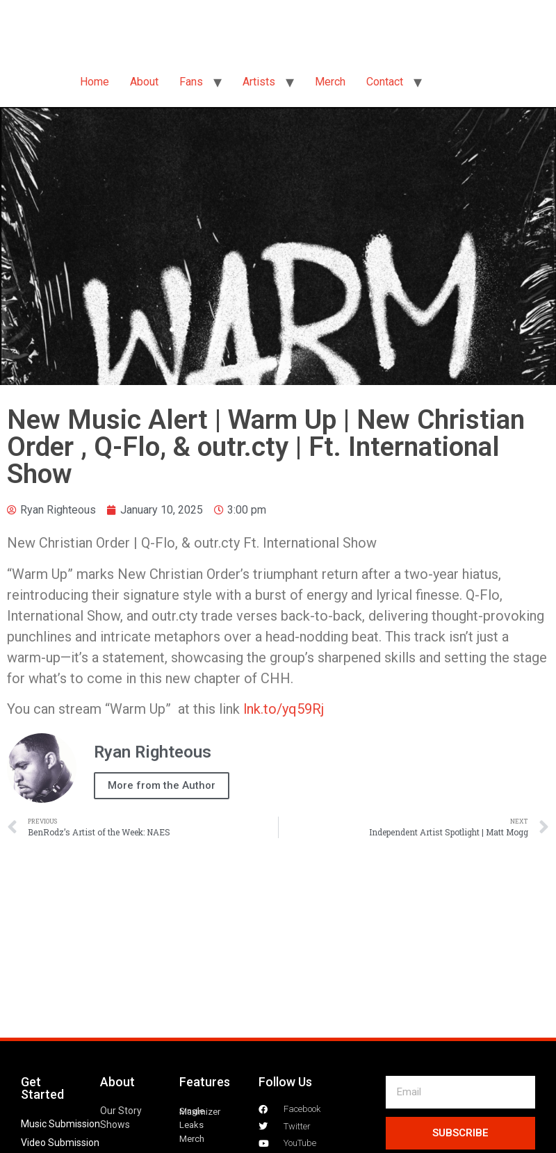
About (144, 81)
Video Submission (60, 1142)
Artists (259, 81)
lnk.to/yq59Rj (283, 709)
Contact (384, 81)
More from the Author (161, 785)
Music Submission (60, 1123)
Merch (330, 81)
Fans (191, 81)
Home (94, 81)
